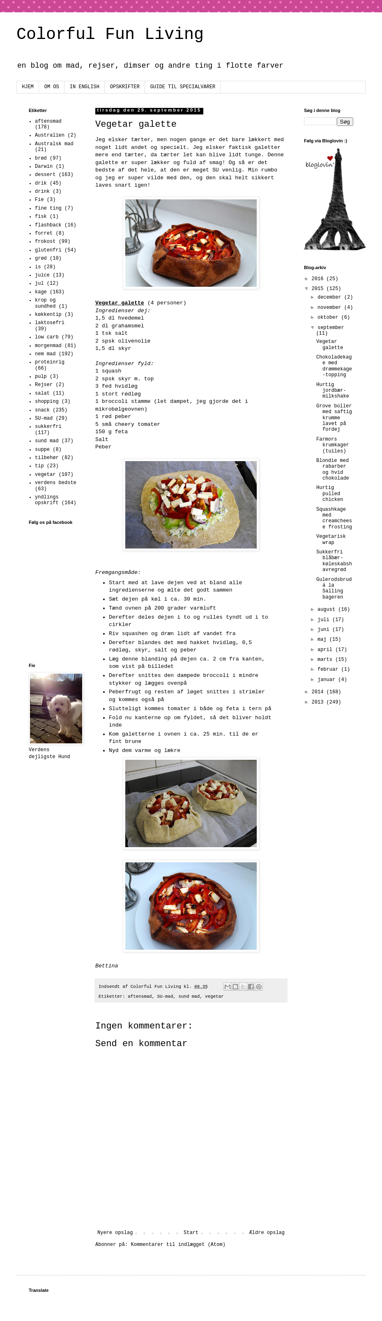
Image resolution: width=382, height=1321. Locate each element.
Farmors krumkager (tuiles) (332, 445)
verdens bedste (55, 483)
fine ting (48, 208)
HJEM (28, 87)
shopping (47, 402)
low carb (47, 337)
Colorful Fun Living (110, 34)
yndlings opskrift (47, 500)
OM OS (51, 87)
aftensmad (140, 996)
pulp (41, 376)
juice (42, 275)
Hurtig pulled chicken (329, 494)
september (331, 328)
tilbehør (47, 458)
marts (326, 660)
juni (325, 630)
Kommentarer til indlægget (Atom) (178, 1245)
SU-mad (165, 996)
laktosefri (49, 323)
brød (41, 158)
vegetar (214, 996)
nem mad (45, 354)
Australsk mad (54, 144)
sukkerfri (48, 427)
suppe (42, 450)
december (331, 297)
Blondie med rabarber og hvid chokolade (332, 469)
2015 (319, 289)
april (326, 650)
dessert (45, 175)
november (331, 308)
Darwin (44, 166)
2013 (319, 702)
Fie (39, 200)
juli (325, 620)
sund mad (189, 996)
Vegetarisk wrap (331, 539)
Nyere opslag (115, 1233)
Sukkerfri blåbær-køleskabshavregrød (334, 561)
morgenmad (48, 346)
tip (39, 466)
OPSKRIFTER (125, 87)
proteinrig (49, 362)
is (38, 267)
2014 (319, 692)
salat (42, 393)
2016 (319, 279)
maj (323, 639)
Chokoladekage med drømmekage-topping (334, 366)
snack (42, 410)
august (328, 610)
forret (44, 233)
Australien (49, 135)
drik (41, 183)
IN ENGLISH (84, 87)
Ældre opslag (267, 1233)
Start (191, 1233)
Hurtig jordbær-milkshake (332, 391)
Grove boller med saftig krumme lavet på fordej (334, 418)
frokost (45, 242)
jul (39, 283)
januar (328, 680)
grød (41, 258)
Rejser (44, 385)
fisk (41, 216)
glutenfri (48, 250)
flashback (48, 225)
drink (42, 191)
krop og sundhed (45, 303)
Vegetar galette (329, 344)
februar (329, 669)
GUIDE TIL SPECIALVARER (182, 87)
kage (41, 292)
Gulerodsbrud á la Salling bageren (334, 588)
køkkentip (48, 315)
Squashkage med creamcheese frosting (334, 518)
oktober (329, 317)
